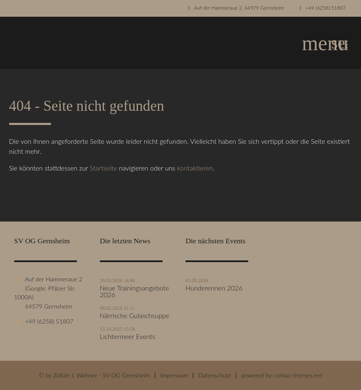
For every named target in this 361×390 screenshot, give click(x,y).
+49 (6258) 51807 (325, 8)
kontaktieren (195, 168)
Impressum (174, 375)
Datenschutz (214, 375)
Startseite (103, 168)
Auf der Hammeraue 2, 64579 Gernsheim (239, 8)
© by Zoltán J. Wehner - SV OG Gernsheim (94, 375)
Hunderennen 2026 (214, 288)
